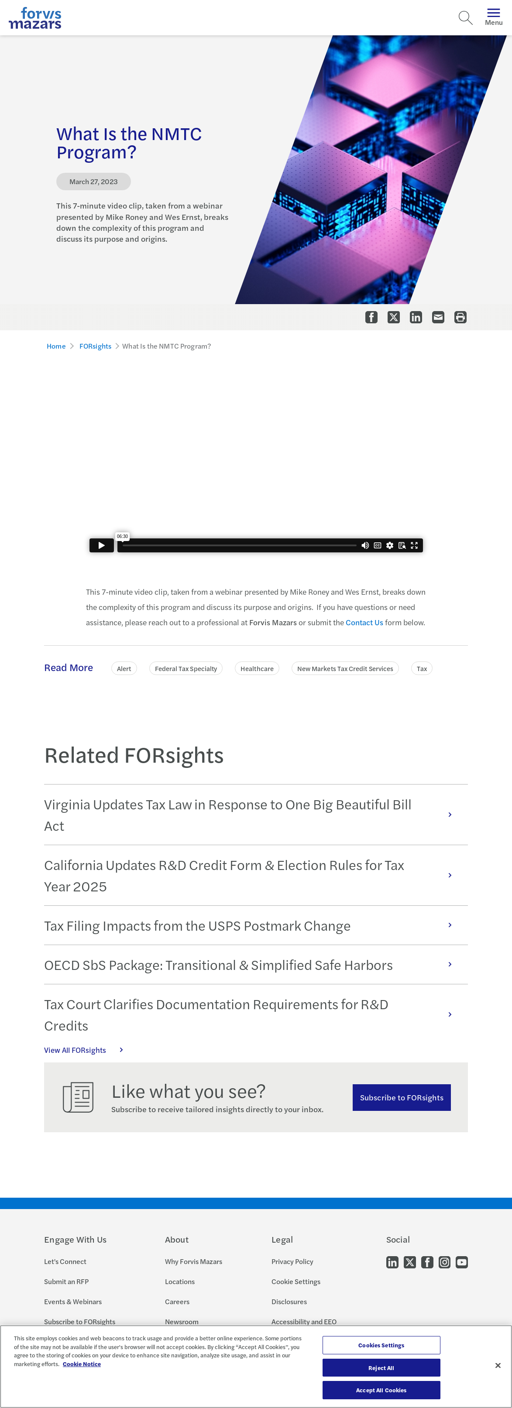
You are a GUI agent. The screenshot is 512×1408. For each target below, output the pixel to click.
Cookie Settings (295, 1281)
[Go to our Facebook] (427, 1261)
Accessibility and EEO (304, 1321)
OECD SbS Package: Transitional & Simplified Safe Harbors (252, 964)
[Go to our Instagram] (444, 1261)
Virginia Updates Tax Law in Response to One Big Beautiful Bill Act (252, 814)
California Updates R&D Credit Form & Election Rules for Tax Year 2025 (252, 875)
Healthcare (257, 668)
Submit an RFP (66, 1281)
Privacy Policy (292, 1261)
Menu (494, 17)
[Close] (498, 1365)
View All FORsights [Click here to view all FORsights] (88, 1050)
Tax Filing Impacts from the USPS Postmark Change (252, 925)
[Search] (466, 18)
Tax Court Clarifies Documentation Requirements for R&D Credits (252, 1014)
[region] (256, 1366)
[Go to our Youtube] (462, 1261)
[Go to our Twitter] (410, 1261)
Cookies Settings (381, 1345)
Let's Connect (65, 1261)
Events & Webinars (73, 1301)
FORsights (95, 346)
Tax (422, 668)
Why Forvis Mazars (193, 1261)
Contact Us (364, 622)
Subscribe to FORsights (401, 1097)
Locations (180, 1281)
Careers (177, 1301)
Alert (124, 668)
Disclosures (289, 1301)
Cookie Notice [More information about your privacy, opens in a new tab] (82, 1364)
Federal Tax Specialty (186, 668)
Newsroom (182, 1321)
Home (56, 346)
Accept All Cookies (381, 1390)
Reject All (381, 1367)
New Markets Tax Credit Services (345, 668)
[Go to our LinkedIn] (392, 1261)
